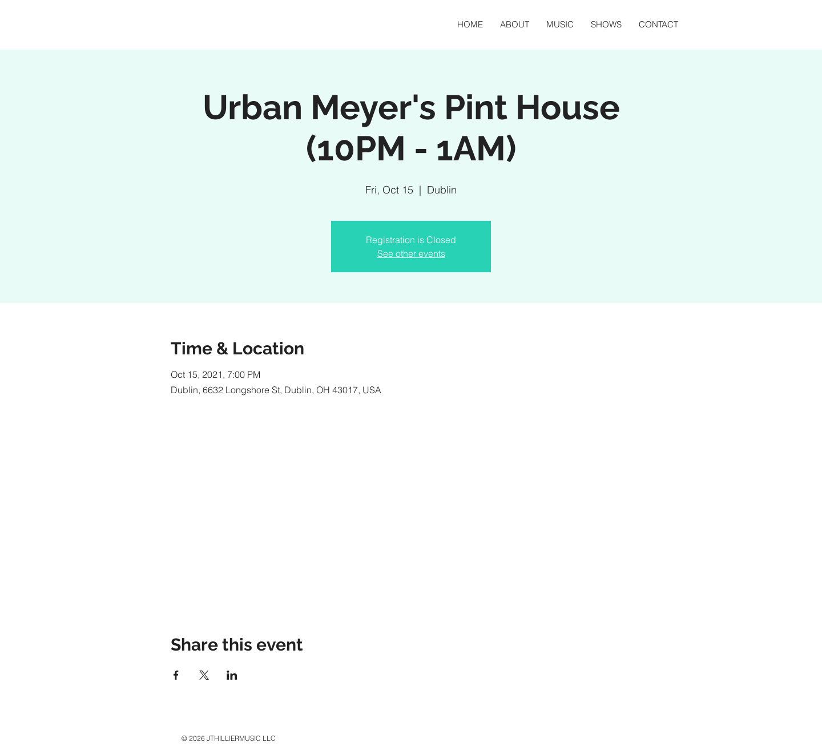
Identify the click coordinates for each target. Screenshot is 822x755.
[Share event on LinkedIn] (232, 675)
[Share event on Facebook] (176, 675)
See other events (411, 253)
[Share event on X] (204, 675)
